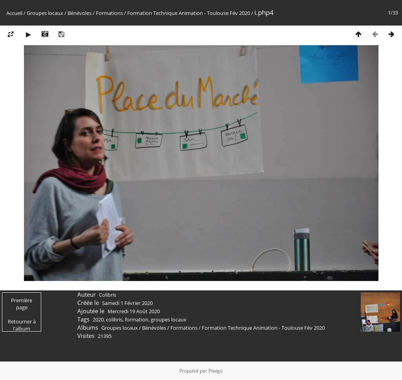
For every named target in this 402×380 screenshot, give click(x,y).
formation (136, 319)
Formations (109, 13)
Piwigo (215, 370)
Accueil (14, 13)
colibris (114, 319)
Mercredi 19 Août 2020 (134, 311)
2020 (98, 319)
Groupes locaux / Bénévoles (59, 13)
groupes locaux (168, 319)
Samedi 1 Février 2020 (127, 303)
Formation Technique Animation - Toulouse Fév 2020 (188, 13)
